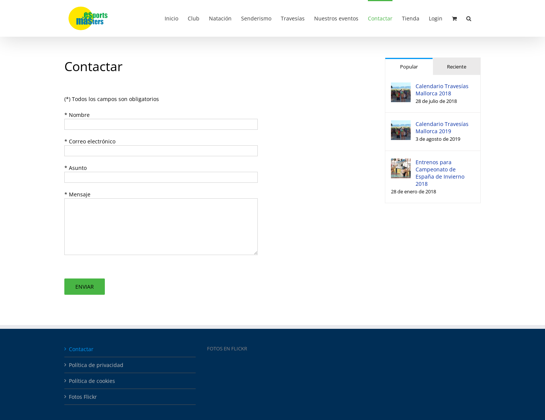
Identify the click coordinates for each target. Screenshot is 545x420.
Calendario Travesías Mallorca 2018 (442, 89)
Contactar (81, 349)
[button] (468, 18)
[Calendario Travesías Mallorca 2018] (401, 86)
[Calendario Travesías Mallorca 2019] (401, 124)
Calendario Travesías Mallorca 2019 (442, 127)
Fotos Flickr (83, 396)
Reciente (456, 66)
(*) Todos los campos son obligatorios (111, 99)
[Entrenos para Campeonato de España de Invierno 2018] (401, 162)
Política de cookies (92, 380)
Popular (409, 66)
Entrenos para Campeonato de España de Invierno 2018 (440, 173)
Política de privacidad (96, 365)
